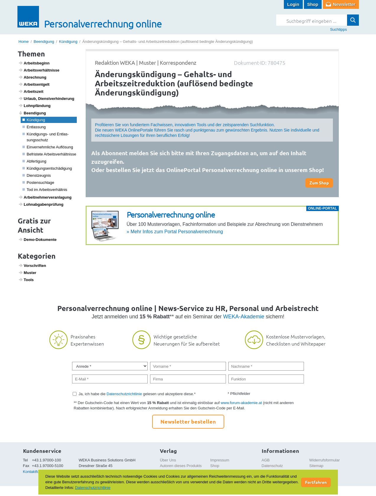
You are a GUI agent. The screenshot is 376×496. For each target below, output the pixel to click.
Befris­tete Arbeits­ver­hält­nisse (49, 154)
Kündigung (68, 41)
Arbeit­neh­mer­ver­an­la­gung (44, 197)
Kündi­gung (33, 120)
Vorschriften (32, 265)
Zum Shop (319, 182)
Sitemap (316, 465)
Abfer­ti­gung (34, 161)
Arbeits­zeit (30, 91)
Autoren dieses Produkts (181, 465)
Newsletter (344, 4)
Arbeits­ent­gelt (34, 84)
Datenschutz (272, 465)
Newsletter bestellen (188, 421)
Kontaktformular (36, 471)
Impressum (219, 460)
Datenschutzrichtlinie (124, 394)
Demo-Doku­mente (37, 239)
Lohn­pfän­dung (34, 105)
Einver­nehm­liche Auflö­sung (47, 147)
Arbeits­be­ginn (34, 63)
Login (293, 4)
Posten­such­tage (38, 182)
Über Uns (168, 460)
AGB (266, 460)
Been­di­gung (32, 113)
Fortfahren (316, 482)
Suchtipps (338, 29)
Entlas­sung (34, 127)
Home (24, 41)
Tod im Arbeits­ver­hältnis (44, 189)
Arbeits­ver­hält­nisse (38, 70)
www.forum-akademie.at (241, 403)
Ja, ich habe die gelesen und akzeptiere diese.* (137, 394)
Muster (27, 272)
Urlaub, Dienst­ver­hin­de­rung (46, 98)
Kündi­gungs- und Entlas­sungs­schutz (45, 137)
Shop (312, 4)
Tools (26, 279)
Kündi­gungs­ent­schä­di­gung (47, 168)
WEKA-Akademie (243, 317)
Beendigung (44, 41)
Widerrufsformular (324, 460)
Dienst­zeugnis (36, 175)
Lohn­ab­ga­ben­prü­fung (41, 204)
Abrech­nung (32, 77)
